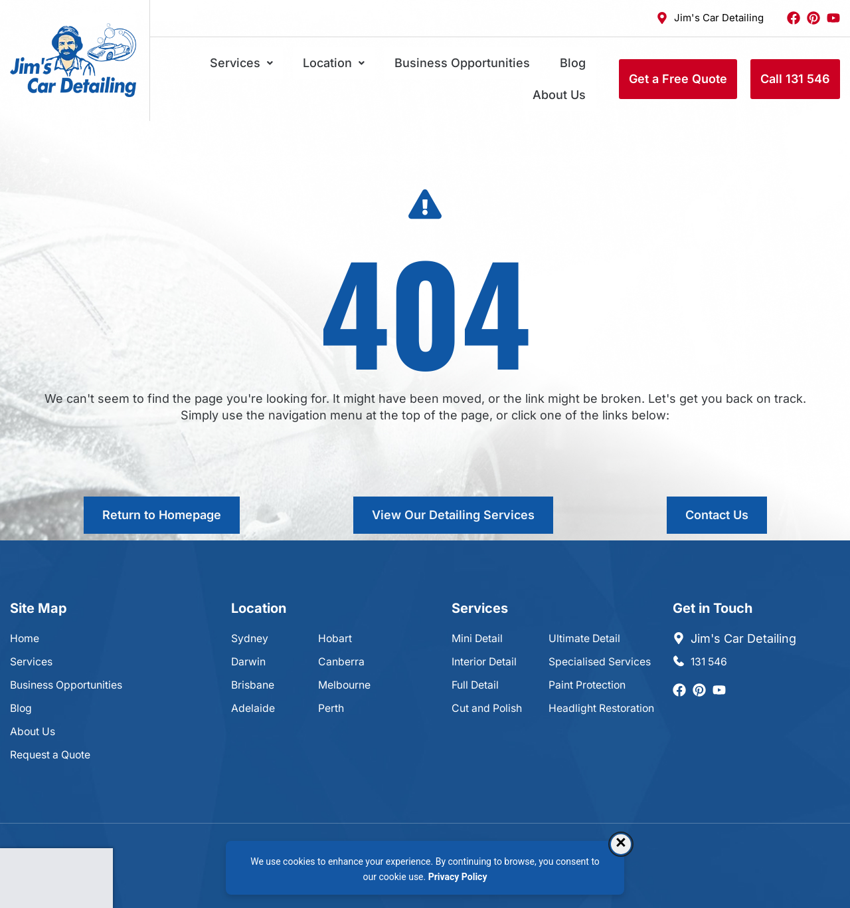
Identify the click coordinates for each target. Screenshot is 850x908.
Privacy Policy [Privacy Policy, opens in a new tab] (457, 876)
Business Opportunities (429, 67)
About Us (569, 67)
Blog (520, 67)
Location (320, 67)
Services (248, 67)
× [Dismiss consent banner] (621, 843)
